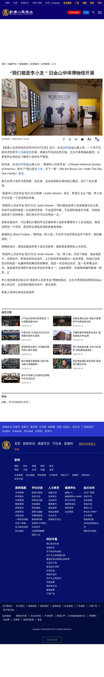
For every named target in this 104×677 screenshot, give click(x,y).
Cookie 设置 (52, 640)
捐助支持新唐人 (87, 443)
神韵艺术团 (21, 616)
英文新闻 (67, 3)
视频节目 (12, 64)
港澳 (34, 466)
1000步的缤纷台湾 (91, 525)
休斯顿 (51, 427)
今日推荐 (53, 475)
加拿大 (25, 427)
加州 (65, 147)
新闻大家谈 (37, 492)
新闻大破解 (37, 511)
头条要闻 (18, 475)
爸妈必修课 (53, 511)
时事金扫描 (37, 500)
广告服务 (81, 606)
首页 (4, 64)
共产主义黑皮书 (53, 578)
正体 (34, 3)
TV (86, 12)
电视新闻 (23, 64)
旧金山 (66, 427)
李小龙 (19, 152)
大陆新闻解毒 (38, 531)
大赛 (15, 3)
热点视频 (30, 475)
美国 (16, 469)
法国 (59, 427)
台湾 (34, 469)
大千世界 (88, 515)
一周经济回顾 (21, 519)
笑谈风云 (52, 496)
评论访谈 (37, 487)
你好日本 (88, 496)
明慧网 (92, 616)
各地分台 (25, 3)
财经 (43, 466)
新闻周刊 (19, 511)
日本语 (39, 431)
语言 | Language (53, 3)
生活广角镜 (89, 492)
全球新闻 (34, 64)
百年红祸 (50, 570)
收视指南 (32, 606)
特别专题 (51, 539)
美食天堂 (88, 504)
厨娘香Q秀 (89, 519)
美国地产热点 (54, 519)
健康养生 (70, 487)
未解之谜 (52, 492)
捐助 (85, 3)
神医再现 (69, 508)
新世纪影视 (28, 619)
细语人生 (36, 534)
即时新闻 (42, 475)
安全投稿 (68, 606)
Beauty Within (90, 511)
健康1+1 (69, 492)
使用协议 (56, 606)
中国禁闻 (19, 500)
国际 (16, 466)
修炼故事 (50, 590)
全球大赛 (18, 479)
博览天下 (65, 475)
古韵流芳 (52, 500)
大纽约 (16, 427)
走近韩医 (69, 511)
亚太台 (76, 427)
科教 (43, 469)
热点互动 (36, 496)
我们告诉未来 (52, 543)
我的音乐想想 (90, 531)
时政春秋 (36, 504)
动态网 (6, 619)
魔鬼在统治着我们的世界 (58, 559)
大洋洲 (42, 427)
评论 (25, 466)
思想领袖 (36, 508)
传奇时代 (50, 547)
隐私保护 (44, 606)
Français (17, 431)
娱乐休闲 (89, 487)
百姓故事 (50, 582)
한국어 (48, 431)
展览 (29, 152)
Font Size (89, 139)
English (6, 431)
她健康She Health (73, 496)
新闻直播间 (74, 12)
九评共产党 (51, 563)
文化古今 (52, 515)
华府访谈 (19, 515)
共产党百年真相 (53, 551)
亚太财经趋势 (21, 527)
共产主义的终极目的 (55, 555)
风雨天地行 (51, 574)
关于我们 (20, 606)
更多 (40, 619)
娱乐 (51, 466)
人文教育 (53, 487)
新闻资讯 (29, 443)
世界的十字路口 (39, 523)
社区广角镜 (20, 523)
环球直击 (19, 496)
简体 (40, 3)
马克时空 (36, 527)
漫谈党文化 (51, 586)
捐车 (92, 3)
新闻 (17, 459)
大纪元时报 (35, 616)
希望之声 (61, 616)
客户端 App (8, 610)
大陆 (25, 469)
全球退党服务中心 (77, 616)
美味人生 (88, 508)
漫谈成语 (52, 508)
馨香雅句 (52, 504)
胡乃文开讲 (70, 500)
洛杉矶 (34, 427)
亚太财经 (19, 531)
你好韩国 (88, 500)
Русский (28, 431)
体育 (51, 469)
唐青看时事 (37, 519)
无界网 (16, 619)
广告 (77, 3)
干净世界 (48, 616)
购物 (100, 3)
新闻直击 (19, 508)
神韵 (8, 3)
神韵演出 (86, 475)
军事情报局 (37, 515)
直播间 (68, 443)
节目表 (56, 443)
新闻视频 (20, 487)
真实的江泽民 (52, 566)
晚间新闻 (19, 504)
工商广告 (50, 593)
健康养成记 (70, 504)
